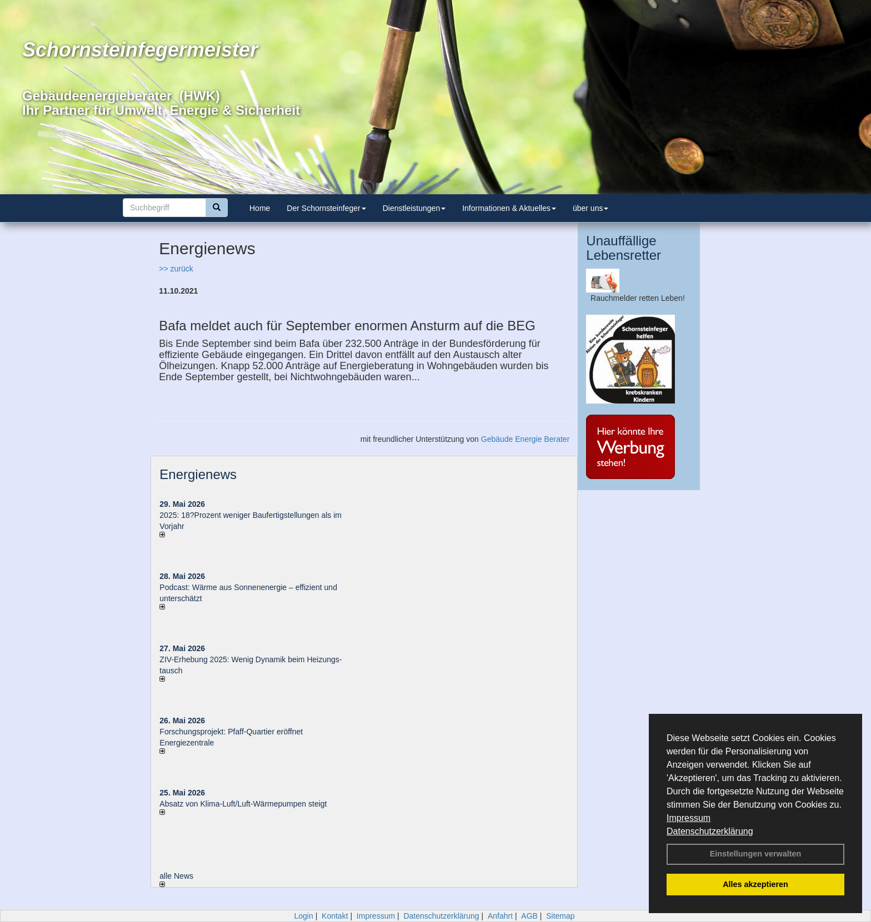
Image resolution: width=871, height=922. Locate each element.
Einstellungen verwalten (756, 853)
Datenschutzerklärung (710, 831)
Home (259, 208)
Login (303, 915)
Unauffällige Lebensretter (623, 248)
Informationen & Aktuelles (509, 208)
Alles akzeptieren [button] (755, 884)
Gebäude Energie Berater (525, 439)
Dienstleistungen (414, 208)
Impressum (688, 818)
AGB (529, 915)
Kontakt (335, 915)
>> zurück (176, 268)
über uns (590, 208)
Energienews (198, 474)
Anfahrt (500, 915)
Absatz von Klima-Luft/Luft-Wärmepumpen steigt (243, 803)
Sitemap (560, 915)
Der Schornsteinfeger (326, 208)
